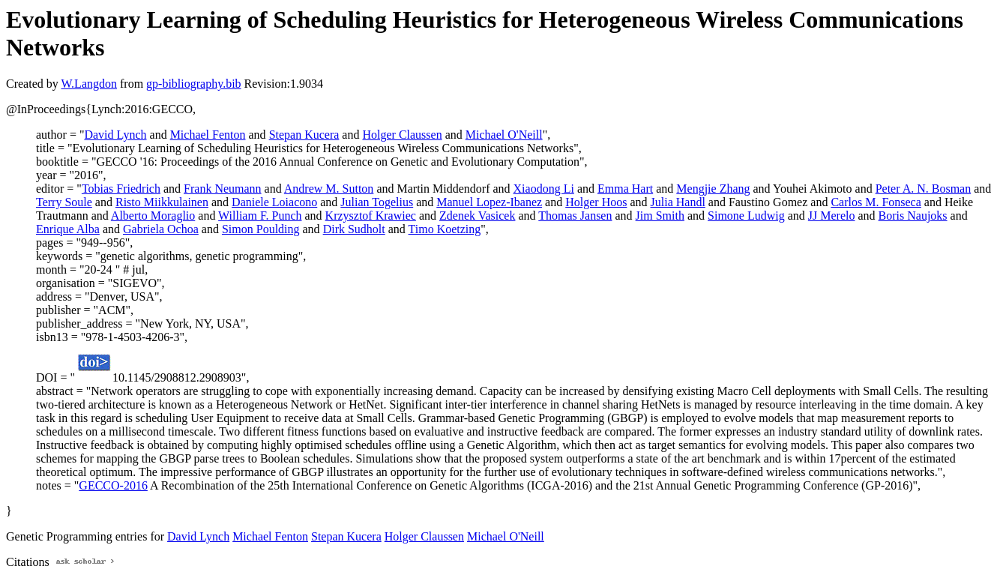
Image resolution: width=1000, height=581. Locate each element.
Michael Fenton (208, 134)
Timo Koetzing (445, 229)
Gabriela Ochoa (161, 229)
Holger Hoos (596, 202)
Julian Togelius (376, 202)
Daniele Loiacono (274, 202)
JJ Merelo (831, 215)
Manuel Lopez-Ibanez (489, 202)
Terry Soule (64, 202)
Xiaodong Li (543, 188)
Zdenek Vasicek (477, 215)
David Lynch (115, 134)
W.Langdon (89, 83)
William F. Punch (259, 215)
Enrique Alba (68, 229)
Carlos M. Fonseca (876, 202)
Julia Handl (678, 202)
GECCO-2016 (113, 485)
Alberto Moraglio (153, 215)
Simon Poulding (261, 229)
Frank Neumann (223, 188)
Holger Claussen (402, 134)
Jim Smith (660, 215)
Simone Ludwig (746, 215)
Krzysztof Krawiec (370, 215)
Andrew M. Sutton (329, 188)
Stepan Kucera (304, 134)
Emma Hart (625, 188)
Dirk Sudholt (354, 229)
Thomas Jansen (575, 215)
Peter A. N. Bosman (924, 188)
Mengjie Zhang (713, 188)
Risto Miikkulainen (161, 202)
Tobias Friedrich (121, 188)
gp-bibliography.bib (193, 83)
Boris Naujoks (913, 215)
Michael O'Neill (504, 134)
